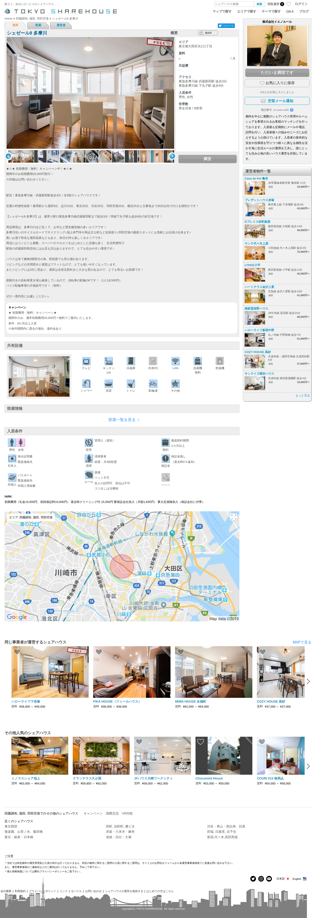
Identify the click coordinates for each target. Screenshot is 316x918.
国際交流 (112, 813)
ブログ (304, 11)
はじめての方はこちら (160, 891)
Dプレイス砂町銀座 (257, 221)
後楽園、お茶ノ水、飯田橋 (24, 831)
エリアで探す (246, 11)
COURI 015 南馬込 (270, 778)
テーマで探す (271, 11)
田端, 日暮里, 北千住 (221, 831)
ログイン (301, 4)
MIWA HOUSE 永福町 (190, 701)
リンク (64, 891)
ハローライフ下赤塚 (25, 701)
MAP (208, 33)
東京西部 (11, 826)
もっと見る (302, 395)
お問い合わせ (93, 891)
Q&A (290, 11)
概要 (15, 25)
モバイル (76, 891)
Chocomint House (209, 778)
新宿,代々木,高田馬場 (222, 837)
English (300, 878)
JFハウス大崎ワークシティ (153, 778)
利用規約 (20, 891)
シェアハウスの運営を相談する (124, 891)
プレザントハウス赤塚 (259, 200)
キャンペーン (93, 813)
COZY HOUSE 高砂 (258, 352)
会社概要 (5, 891)
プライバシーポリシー (42, 891)
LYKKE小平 (252, 265)
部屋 (38, 25)
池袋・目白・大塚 (118, 837)
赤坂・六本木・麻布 (120, 831)
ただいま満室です (277, 72)
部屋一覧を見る (121, 420)
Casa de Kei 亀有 (256, 178)
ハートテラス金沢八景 (259, 287)
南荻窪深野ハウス (256, 308)
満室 (207, 158)
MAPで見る (302, 642)
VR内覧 (127, 813)
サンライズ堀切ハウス (259, 373)
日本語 (283, 878)
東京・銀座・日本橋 (19, 837)
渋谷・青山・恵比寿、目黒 (226, 826)
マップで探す (222, 11)
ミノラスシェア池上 (25, 778)
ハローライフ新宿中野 (259, 330)
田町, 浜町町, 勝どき (120, 826)
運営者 (61, 25)
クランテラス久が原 (87, 778)
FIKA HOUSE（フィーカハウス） (117, 701)
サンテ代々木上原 (256, 243)
